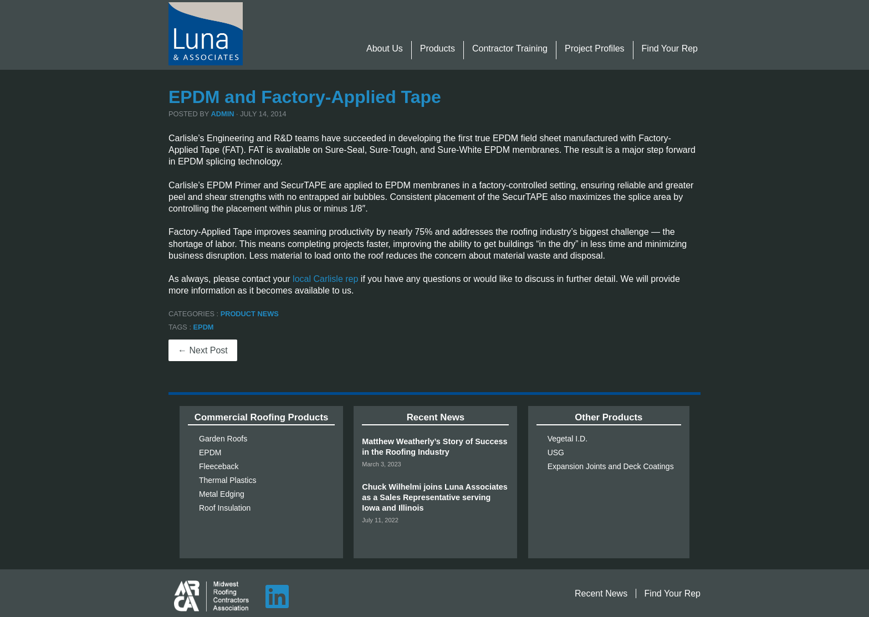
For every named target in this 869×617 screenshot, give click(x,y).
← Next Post (203, 350)
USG (556, 452)
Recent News (601, 593)
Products (437, 48)
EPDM (203, 327)
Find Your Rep (670, 48)
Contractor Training (510, 48)
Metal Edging (221, 494)
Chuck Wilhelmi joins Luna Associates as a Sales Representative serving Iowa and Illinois (434, 497)
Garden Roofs (223, 438)
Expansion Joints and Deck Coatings (611, 466)
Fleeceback (219, 466)
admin (222, 114)
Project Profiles (595, 48)
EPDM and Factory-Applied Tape (304, 97)
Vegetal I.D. (567, 438)
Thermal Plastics (227, 480)
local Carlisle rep (325, 279)
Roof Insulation (225, 507)
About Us (384, 48)
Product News (250, 314)
